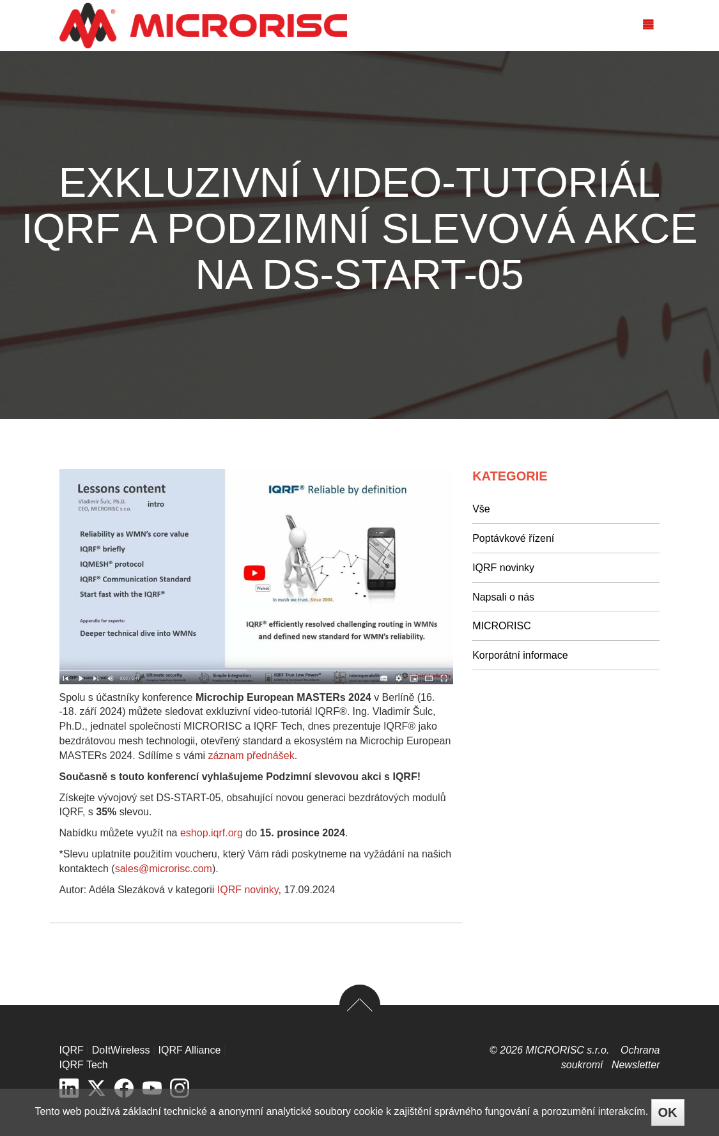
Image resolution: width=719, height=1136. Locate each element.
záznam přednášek (251, 755)
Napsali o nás (503, 597)
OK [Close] (667, 1112)
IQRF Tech (83, 1064)
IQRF (71, 1050)
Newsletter (636, 1064)
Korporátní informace (520, 655)
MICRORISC (501, 625)
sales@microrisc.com (163, 868)
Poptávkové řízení (513, 538)
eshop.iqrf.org (211, 832)
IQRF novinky (248, 889)
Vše (481, 508)
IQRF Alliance (189, 1050)
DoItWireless (121, 1050)
